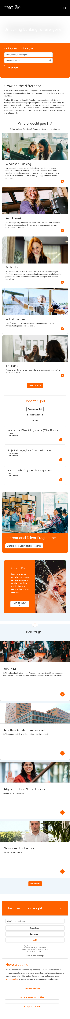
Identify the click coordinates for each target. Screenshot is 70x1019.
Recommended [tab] (35, 409)
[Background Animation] (35, 21)
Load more (35, 883)
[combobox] (28, 60)
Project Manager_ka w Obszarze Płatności (30, 450)
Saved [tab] (35, 420)
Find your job (12, 67)
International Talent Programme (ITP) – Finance (33, 430)
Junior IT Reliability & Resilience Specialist (30, 470)
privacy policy (26, 949)
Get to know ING (20, 604)
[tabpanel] (35, 455)
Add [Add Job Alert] (35, 940)
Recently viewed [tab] (35, 414)
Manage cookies (12, 979)
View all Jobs (35, 385)
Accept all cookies (32, 1006)
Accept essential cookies (32, 997)
